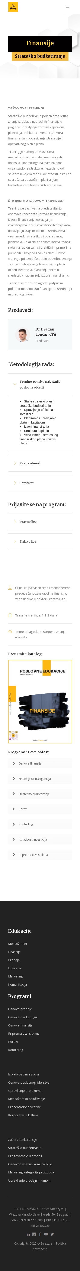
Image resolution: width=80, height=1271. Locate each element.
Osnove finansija (27, 763)
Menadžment (17, 943)
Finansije (14, 952)
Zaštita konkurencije (22, 1139)
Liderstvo (15, 968)
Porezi (20, 809)
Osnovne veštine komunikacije (30, 1164)
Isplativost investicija (30, 839)
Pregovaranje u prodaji (25, 1156)
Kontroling (23, 824)
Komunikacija (17, 984)
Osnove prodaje (20, 1009)
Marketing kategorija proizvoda (31, 1172)
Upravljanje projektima (24, 1090)
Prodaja (14, 960)
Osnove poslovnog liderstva (28, 1082)
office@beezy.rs (53, 1209)
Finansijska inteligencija (32, 779)
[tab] (40, 384)
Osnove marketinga (22, 1017)
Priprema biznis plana (30, 855)
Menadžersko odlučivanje (26, 1099)
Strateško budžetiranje (31, 794)
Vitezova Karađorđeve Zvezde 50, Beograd (38, 1214)
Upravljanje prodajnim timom (29, 1180)
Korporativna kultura (23, 1115)
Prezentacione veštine (24, 1107)
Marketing (15, 976)
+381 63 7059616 (26, 1209)
